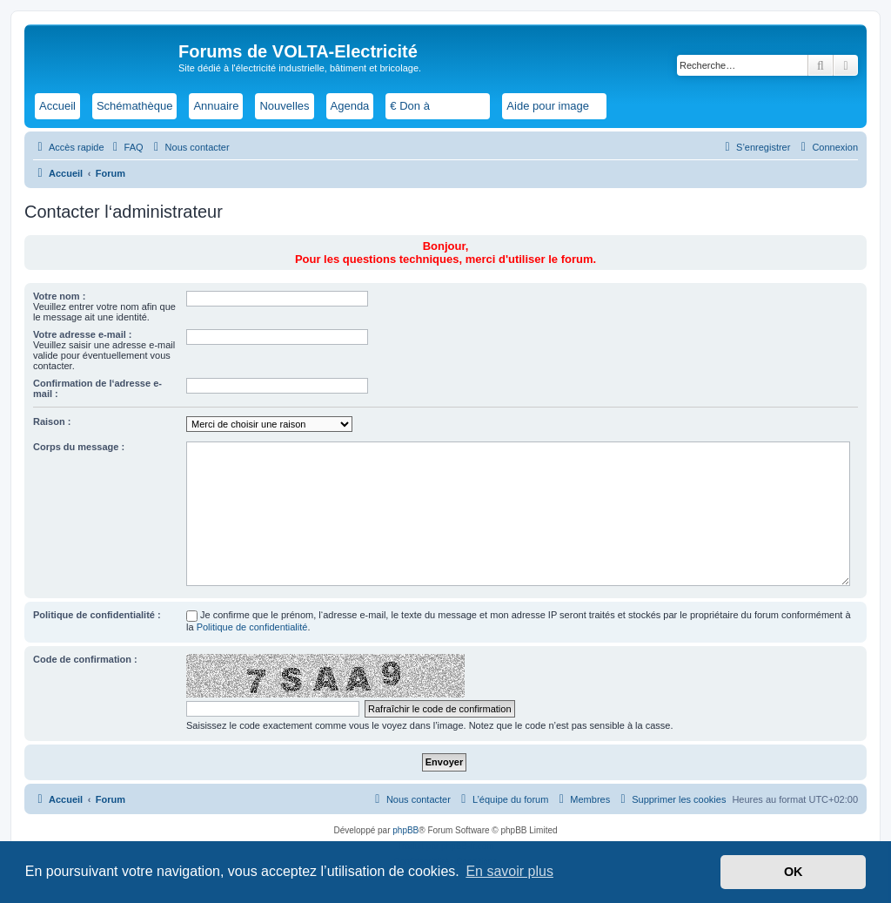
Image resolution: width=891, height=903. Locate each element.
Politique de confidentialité (252, 627)
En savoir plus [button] (509, 871)
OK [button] (793, 872)
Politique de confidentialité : (97, 615)
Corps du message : (78, 446)
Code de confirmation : (85, 659)
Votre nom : (59, 296)
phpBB (405, 830)
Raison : (51, 421)
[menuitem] (126, 147)
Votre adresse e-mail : (82, 334)
